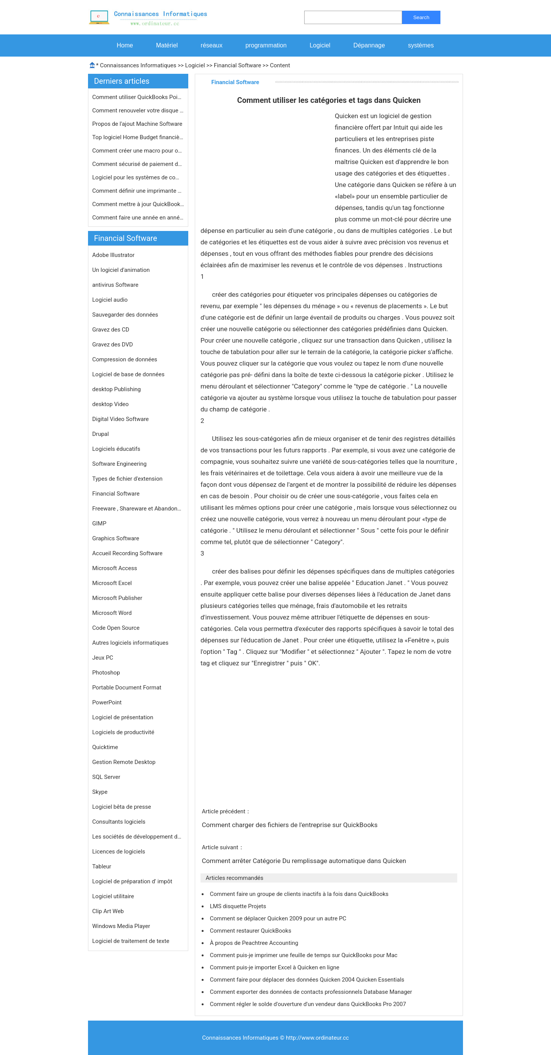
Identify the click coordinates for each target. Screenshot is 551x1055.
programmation (266, 45)
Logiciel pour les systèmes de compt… (138, 177)
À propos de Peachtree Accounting (255, 943)
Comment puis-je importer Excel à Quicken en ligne (275, 967)
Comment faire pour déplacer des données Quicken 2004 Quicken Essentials (308, 979)
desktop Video (110, 404)
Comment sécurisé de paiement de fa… (138, 164)
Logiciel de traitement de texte (130, 941)
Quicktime (105, 747)
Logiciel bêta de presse (121, 806)
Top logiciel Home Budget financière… (138, 137)
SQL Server (106, 777)
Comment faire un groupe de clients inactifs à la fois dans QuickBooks (300, 894)
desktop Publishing (116, 389)
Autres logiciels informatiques (130, 642)
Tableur (101, 866)
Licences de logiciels (118, 851)
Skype (100, 791)
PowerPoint (107, 702)
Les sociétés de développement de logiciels (138, 836)
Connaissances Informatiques (138, 65)
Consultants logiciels (118, 821)
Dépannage (369, 45)
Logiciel (320, 45)
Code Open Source (116, 627)
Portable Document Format (126, 687)
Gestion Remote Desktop (123, 762)
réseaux (212, 45)
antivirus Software (115, 284)
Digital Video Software (120, 419)
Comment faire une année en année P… (138, 217)
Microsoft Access (114, 568)
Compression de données (124, 359)
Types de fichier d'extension (127, 478)
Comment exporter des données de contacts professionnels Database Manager (311, 991)
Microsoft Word (112, 613)
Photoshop (106, 672)
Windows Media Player (121, 926)
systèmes (421, 45)
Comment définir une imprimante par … (138, 190)
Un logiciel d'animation (121, 270)
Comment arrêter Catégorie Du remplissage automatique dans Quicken (305, 861)
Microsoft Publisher (117, 598)
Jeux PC (102, 657)
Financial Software (237, 65)
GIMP (99, 523)
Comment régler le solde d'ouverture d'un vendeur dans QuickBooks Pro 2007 (308, 1004)
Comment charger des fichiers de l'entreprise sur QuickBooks (290, 825)
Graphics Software (115, 538)
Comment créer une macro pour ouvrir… (138, 150)
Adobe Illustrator (113, 255)
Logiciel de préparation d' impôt (132, 881)
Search (421, 17)
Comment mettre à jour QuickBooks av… (138, 204)
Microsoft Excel (112, 583)
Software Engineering (119, 463)
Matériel (167, 45)
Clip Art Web (108, 911)
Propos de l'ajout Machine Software (138, 123)
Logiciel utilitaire (113, 896)
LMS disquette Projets (238, 906)
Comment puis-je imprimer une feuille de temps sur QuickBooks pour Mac (304, 955)
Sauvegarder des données (125, 314)
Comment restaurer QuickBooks (251, 930)
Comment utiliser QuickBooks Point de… (138, 97)
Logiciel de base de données (128, 374)
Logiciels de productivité (123, 732)
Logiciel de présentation (122, 717)
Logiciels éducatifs (116, 448)
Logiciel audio (110, 299)
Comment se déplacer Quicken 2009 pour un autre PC (278, 918)
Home (125, 45)
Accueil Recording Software (127, 553)
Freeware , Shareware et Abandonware (138, 508)
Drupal (100, 434)
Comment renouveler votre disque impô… (138, 110)
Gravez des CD (110, 329)
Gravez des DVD (112, 344)
